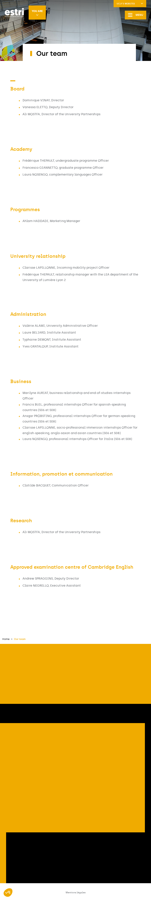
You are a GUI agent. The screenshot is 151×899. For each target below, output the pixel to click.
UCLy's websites (130, 3)
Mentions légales (76, 892)
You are (37, 12)
